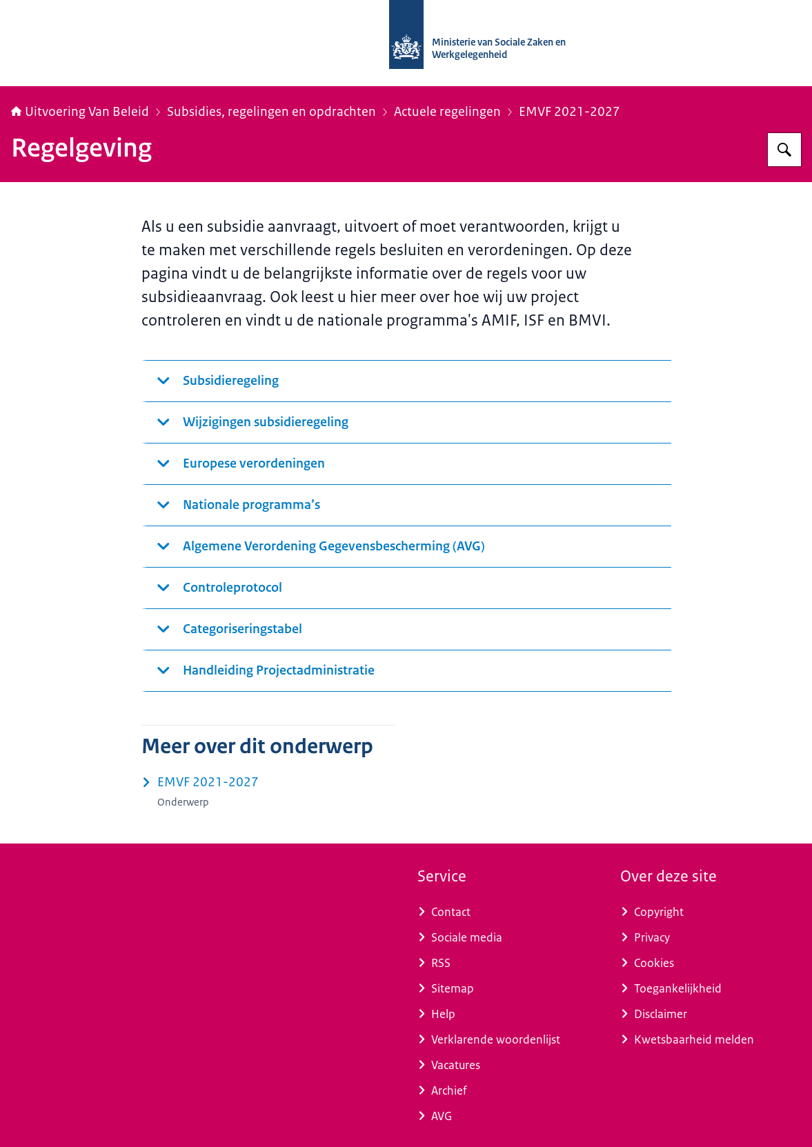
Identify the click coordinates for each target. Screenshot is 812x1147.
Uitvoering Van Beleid (80, 111)
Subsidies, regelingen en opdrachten (271, 111)
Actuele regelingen (447, 111)
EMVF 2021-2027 (569, 111)
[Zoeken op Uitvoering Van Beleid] (784, 149)
